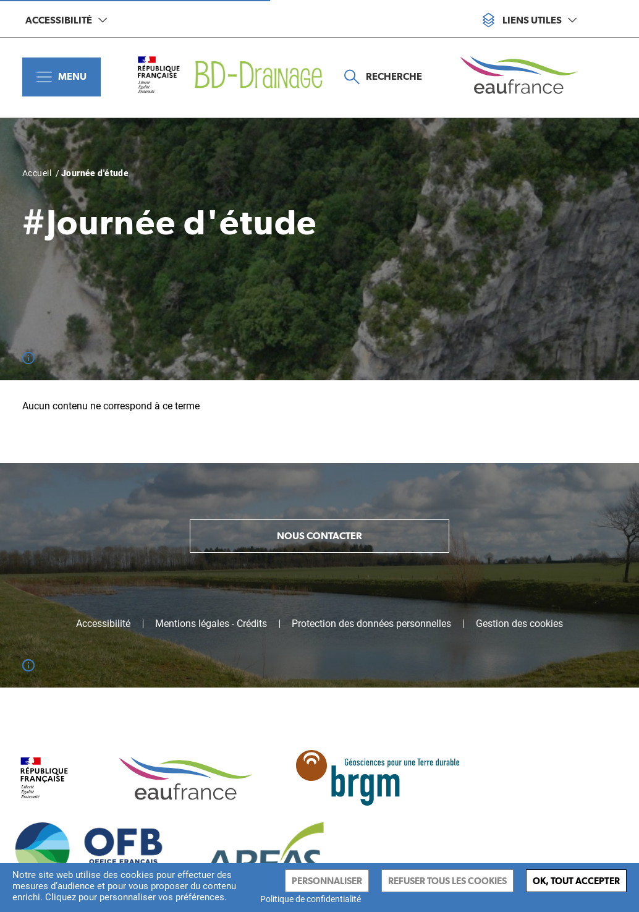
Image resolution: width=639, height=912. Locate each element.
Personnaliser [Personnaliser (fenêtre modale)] (327, 881)
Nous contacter (319, 536)
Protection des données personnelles (371, 624)
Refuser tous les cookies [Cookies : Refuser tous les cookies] (447, 881)
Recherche (383, 77)
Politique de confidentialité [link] (310, 899)
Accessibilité (66, 20)
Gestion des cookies (519, 624)
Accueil (36, 173)
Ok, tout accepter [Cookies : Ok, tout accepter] (576, 881)
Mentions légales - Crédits (211, 624)
